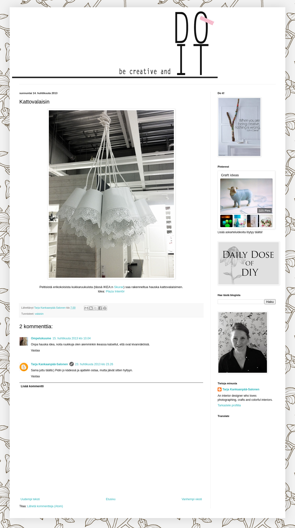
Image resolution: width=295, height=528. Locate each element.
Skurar (119, 287)
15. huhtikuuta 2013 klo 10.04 (71, 338)
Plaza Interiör (115, 291)
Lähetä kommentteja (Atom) (45, 506)
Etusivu (110, 499)
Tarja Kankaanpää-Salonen (49, 364)
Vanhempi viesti (192, 499)
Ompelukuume (41, 338)
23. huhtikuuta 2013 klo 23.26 (94, 364)
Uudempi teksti (30, 499)
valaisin (39, 313)
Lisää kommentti (32, 386)
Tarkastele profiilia (229, 405)
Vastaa (35, 350)
